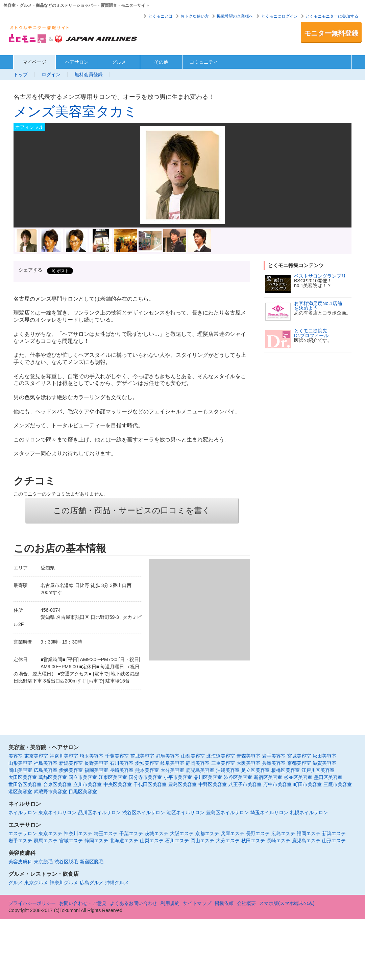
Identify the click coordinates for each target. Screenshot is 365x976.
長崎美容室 (121, 770)
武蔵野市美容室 (50, 791)
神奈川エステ (78, 833)
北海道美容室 (220, 756)
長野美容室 (96, 763)
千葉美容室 (117, 756)
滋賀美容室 (324, 763)
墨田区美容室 (328, 777)
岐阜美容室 (172, 763)
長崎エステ (278, 840)
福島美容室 (45, 763)
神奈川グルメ (64, 882)
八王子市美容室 (245, 784)
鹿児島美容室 (200, 770)
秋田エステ (253, 840)
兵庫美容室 (274, 763)
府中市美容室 (277, 784)
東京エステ (50, 833)
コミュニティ (204, 62)
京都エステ (207, 833)
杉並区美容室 (298, 777)
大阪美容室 (248, 763)
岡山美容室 (20, 770)
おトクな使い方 (194, 16)
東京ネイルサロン (57, 812)
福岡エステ (308, 833)
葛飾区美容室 (53, 777)
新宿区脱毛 (91, 861)
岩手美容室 (274, 756)
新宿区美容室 (268, 777)
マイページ (34, 62)
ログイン (51, 74)
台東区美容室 (57, 784)
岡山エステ (202, 840)
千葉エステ (131, 833)
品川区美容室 (208, 777)
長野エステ (258, 833)
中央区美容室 (117, 784)
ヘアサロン (77, 62)
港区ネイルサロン (185, 812)
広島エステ (283, 833)
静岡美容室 (198, 763)
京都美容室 (299, 763)
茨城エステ (156, 833)
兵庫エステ (232, 833)
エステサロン (22, 833)
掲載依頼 (224, 903)
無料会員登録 (88, 74)
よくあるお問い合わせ (133, 903)
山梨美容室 (193, 756)
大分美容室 (172, 770)
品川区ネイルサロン (99, 812)
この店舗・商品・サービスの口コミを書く (132, 510)
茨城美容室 (142, 756)
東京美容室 (36, 756)
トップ (21, 74)
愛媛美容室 (71, 770)
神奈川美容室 (64, 756)
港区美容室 (20, 791)
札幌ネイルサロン (309, 812)
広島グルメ (91, 882)
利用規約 (170, 903)
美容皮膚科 (20, 861)
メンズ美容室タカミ (75, 111)
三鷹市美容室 (337, 784)
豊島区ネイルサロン (227, 812)
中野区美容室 (212, 784)
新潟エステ (334, 833)
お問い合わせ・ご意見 (82, 903)
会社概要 (246, 903)
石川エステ (177, 840)
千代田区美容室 (150, 784)
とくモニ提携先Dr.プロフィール (311, 333)
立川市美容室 (87, 784)
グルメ (119, 62)
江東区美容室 (113, 777)
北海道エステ (124, 840)
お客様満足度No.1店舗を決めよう (318, 306)
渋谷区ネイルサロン (143, 812)
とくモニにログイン (279, 16)
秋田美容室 (324, 756)
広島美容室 (45, 770)
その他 (161, 62)
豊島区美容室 (182, 784)
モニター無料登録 (331, 33)
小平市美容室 (178, 777)
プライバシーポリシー (32, 903)
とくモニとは (160, 16)
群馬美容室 (167, 756)
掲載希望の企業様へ (235, 16)
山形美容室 (20, 763)
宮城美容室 (299, 756)
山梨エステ (152, 840)
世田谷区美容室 (25, 784)
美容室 (15, 756)
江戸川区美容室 (318, 770)
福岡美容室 (96, 770)
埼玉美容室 (91, 756)
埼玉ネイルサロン (269, 812)
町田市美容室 (307, 784)
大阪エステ (182, 833)
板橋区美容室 (285, 770)
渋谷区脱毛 (66, 861)
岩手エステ (20, 840)
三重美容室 (223, 763)
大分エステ (228, 840)
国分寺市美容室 (145, 777)
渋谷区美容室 (238, 777)
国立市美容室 (83, 777)
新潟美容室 (71, 763)
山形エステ (334, 840)
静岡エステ (96, 840)
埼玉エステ (106, 833)
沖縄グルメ (117, 882)
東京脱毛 (43, 861)
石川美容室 (121, 763)
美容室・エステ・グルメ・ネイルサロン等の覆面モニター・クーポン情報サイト (73, 36)
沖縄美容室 (228, 770)
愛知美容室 (147, 763)
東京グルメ (36, 882)
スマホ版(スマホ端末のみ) (286, 903)
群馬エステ (45, 840)
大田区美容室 (22, 777)
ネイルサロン (22, 812)
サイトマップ (197, 903)
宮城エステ (71, 840)
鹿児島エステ (306, 840)
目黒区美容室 (83, 791)
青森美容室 (248, 756)
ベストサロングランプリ (320, 276)
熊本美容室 (147, 770)
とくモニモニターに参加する (332, 16)
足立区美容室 (255, 770)
